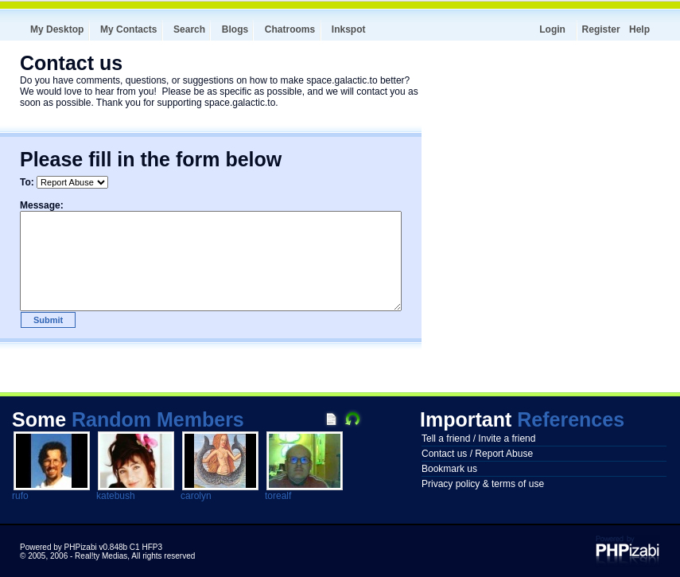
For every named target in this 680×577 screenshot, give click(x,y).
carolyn (196, 495)
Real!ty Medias (101, 556)
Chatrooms (290, 29)
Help (639, 29)
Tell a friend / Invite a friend (478, 438)
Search (189, 29)
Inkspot (349, 29)
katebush (115, 495)
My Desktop (57, 29)
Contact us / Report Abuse (477, 453)
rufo (20, 495)
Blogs (235, 29)
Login (552, 29)
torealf (278, 495)
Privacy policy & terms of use (483, 483)
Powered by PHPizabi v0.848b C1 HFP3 (91, 547)
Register (601, 29)
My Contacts (128, 29)
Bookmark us (449, 468)
